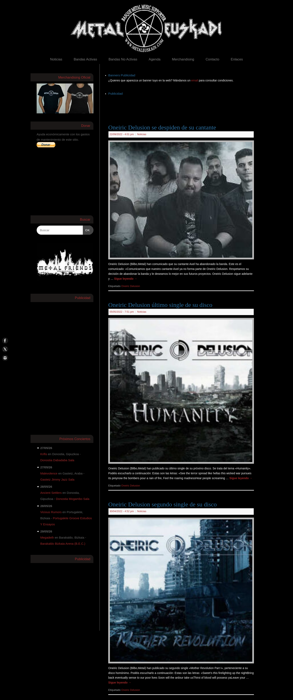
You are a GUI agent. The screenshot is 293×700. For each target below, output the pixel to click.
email (195, 80)
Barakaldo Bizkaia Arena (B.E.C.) (62, 543)
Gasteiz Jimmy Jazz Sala (57, 479)
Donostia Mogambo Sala (72, 499)
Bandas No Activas (122, 59)
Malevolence (48, 473)
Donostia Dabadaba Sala (57, 460)
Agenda (155, 59)
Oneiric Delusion (130, 286)
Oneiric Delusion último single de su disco (160, 304)
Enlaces (237, 59)
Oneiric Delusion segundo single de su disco (162, 504)
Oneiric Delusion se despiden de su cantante (162, 127)
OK (86, 229)
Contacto (212, 59)
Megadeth (47, 537)
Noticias (56, 59)
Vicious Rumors (51, 512)
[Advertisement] (182, 105)
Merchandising (183, 59)
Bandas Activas (85, 59)
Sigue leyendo (125, 278)
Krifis (43, 454)
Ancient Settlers (51, 492)
